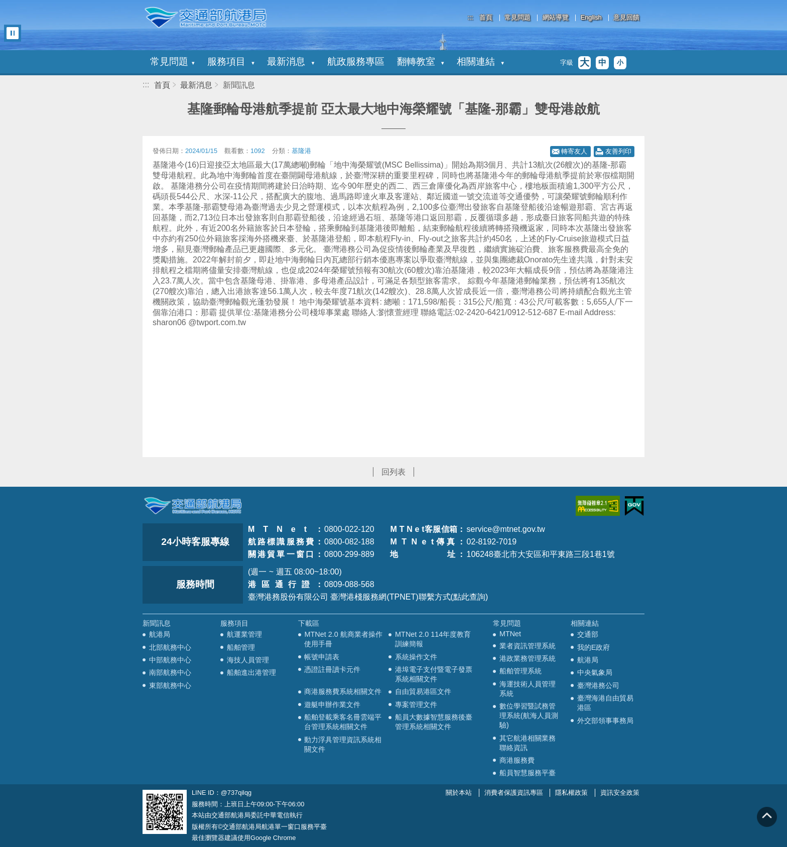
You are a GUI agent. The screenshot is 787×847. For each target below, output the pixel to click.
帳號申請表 (321, 657)
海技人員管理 (248, 660)
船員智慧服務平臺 (527, 773)
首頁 (485, 18)
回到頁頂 (767, 817)
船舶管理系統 (520, 671)
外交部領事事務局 (605, 721)
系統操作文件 (416, 657)
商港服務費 (517, 760)
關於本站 (459, 792)
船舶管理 (241, 647)
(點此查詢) (469, 597)
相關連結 (480, 61)
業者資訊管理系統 (527, 646)
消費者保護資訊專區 (513, 792)
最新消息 (290, 61)
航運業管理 (244, 634)
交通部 (587, 634)
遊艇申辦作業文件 (332, 704)
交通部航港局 (205, 17)
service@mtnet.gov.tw (505, 529)
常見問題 (517, 18)
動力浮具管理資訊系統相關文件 (342, 744)
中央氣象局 (594, 672)
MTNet (510, 634)
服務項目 (230, 61)
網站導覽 (556, 18)
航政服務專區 (355, 61)
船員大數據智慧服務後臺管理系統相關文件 (433, 722)
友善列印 (618, 151)
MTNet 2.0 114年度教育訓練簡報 (433, 639)
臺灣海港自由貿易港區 (605, 703)
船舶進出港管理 (251, 672)
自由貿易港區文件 (423, 691)
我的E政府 (593, 647)
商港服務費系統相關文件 (342, 691)
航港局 (159, 634)
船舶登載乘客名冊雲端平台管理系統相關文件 (342, 722)
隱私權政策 (571, 792)
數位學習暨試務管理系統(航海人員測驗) (528, 715)
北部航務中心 (170, 647)
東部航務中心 (170, 685)
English (591, 18)
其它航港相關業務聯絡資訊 (527, 743)
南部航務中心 (170, 672)
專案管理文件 (416, 704)
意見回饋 (626, 18)
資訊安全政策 (619, 792)
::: (470, 17)
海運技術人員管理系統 (527, 688)
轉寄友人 (574, 151)
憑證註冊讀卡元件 (332, 669)
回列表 (393, 472)
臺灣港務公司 (598, 685)
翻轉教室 (420, 61)
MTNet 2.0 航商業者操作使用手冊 (343, 639)
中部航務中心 (170, 660)
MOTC (193, 506)
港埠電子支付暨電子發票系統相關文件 (433, 674)
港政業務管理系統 (527, 658)
